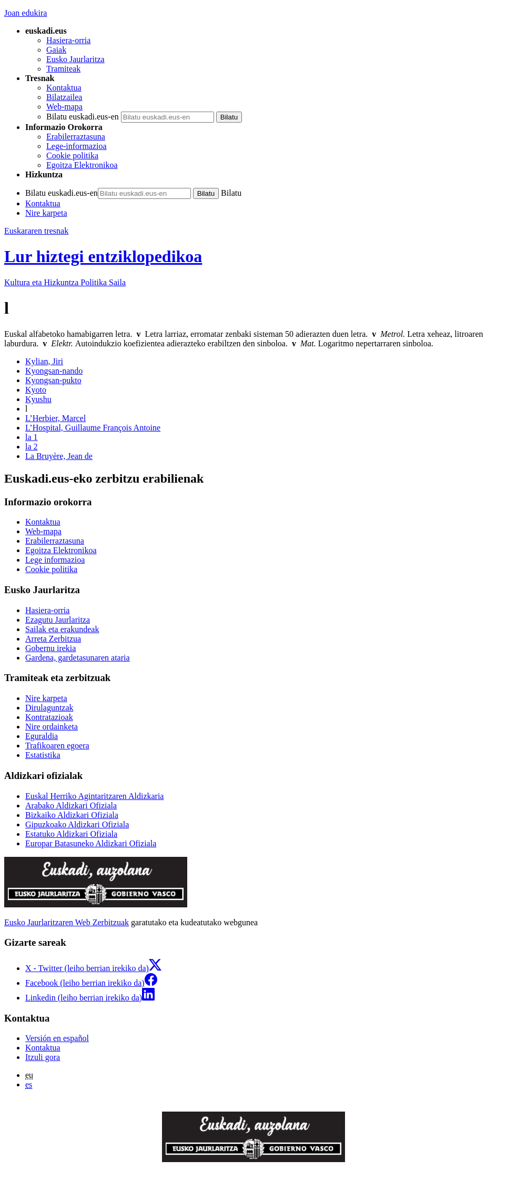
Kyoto (35, 389)
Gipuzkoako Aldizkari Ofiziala (77, 824)
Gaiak (56, 49)
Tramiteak (63, 68)
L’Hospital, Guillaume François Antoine (92, 427)
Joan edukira (25, 12)
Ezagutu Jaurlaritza (57, 619)
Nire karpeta (46, 212)
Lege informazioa (55, 559)
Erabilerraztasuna (75, 136)
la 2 (31, 446)
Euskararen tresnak (36, 230)
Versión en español (57, 1038)
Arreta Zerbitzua (53, 638)
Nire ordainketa (51, 726)
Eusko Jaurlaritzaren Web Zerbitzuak (66, 922)
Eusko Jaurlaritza (75, 59)
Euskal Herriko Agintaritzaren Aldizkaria (94, 796)
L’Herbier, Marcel (55, 418)
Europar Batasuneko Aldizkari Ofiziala (90, 843)
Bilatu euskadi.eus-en (82, 116)
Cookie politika (72, 155)
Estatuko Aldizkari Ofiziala (71, 833)
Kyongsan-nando (54, 370)
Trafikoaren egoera (57, 745)
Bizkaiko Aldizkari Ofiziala (71, 815)
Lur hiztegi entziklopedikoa (103, 256)
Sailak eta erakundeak (62, 629)
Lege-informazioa (76, 146)
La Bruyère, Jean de (59, 456)
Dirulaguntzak (49, 707)
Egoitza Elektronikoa (82, 165)
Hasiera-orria (68, 40)
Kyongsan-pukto (53, 380)
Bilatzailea (64, 97)
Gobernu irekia (50, 648)
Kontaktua (64, 87)
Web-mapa (64, 106)
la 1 (31, 437)
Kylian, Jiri (44, 361)
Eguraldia (41, 736)
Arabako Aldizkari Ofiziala (71, 805)
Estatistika (42, 755)
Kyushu (38, 399)
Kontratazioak (49, 717)
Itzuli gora (42, 1057)
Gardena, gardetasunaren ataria (77, 657)
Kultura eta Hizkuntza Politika (65, 282)
